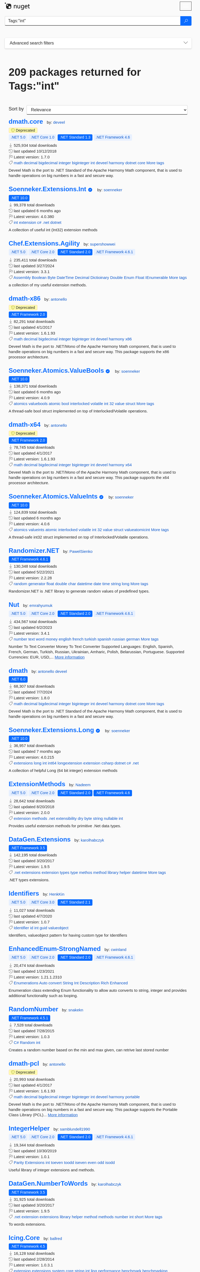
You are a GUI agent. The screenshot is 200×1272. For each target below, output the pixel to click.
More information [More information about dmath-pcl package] (63, 1115)
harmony (116, 163)
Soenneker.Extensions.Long (51, 730)
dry (80, 818)
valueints (36, 529)
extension (27, 222)
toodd (69, 1162)
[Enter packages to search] (93, 21)
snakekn (76, 1010)
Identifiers (24, 893)
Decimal (82, 277)
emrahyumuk (41, 605)
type (74, 872)
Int (76, 983)
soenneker (113, 190)
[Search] (186, 21)
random (20, 583)
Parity (19, 1162)
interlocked (80, 403)
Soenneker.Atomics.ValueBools (56, 370)
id (31, 928)
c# (39, 222)
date (97, 583)
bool (65, 403)
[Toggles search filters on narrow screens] (186, 43)
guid (43, 928)
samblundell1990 (75, 1129)
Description (90, 983)
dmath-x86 (25, 298)
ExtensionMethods (37, 784)
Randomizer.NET (34, 551)
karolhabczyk (92, 840)
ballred (56, 1238)
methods (39, 818)
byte (88, 818)
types (64, 872)
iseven (81, 1162)
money (52, 639)
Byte (52, 277)
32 (111, 403)
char (72, 583)
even (92, 1162)
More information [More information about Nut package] (70, 657)
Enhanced (119, 983)
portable (132, 1097)
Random (27, 1042)
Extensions (34, 1162)
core (141, 163)
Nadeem (83, 784)
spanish (104, 639)
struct (130, 403)
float (50, 583)
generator (36, 583)
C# (16, 1042)
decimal (30, 163)
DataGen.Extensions (40, 839)
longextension (70, 763)
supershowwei (102, 244)
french (78, 639)
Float (139, 277)
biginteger (81, 163)
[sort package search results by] (107, 110)
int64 (52, 763)
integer (65, 163)
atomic (54, 403)
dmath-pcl (24, 1063)
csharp (107, 763)
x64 (128, 464)
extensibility (66, 818)
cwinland (118, 949)
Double (116, 277)
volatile (97, 403)
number (20, 639)
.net (45, 222)
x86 (128, 339)
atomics (21, 403)
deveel (59, 122)
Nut (14, 605)
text (31, 639)
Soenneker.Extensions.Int (47, 189)
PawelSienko (81, 551)
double (61, 583)
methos (85, 872)
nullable (111, 818)
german (133, 639)
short (139, 1217)
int (93, 163)
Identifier (21, 928)
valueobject (58, 928)
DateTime (65, 277)
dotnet (131, 163)
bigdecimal (48, 163)
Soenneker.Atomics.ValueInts (53, 496)
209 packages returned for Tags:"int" (75, 79)
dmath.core (26, 121)
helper (125, 872)
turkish (90, 639)
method (100, 872)
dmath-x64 (25, 425)
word (40, 639)
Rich (105, 983)
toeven (57, 1162)
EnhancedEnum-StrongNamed (55, 949)
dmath (18, 671)
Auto (43, 983)
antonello (59, 299)
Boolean (39, 277)
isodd (110, 1162)
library (113, 872)
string (116, 583)
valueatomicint (137, 529)
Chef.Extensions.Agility (44, 243)
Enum (129, 277)
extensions (23, 763)
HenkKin (57, 894)
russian (118, 639)
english (65, 639)
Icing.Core (24, 1238)
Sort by (16, 109)
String (68, 983)
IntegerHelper (29, 1128)
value (120, 403)
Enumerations (26, 983)
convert (55, 983)
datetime (84, 583)
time (106, 583)
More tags (155, 163)
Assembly (22, 277)
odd (100, 1162)
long (125, 583)
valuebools (38, 403)
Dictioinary (99, 277)
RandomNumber (33, 1009)
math (18, 163)
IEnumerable (156, 277)
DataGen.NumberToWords (48, 1183)
